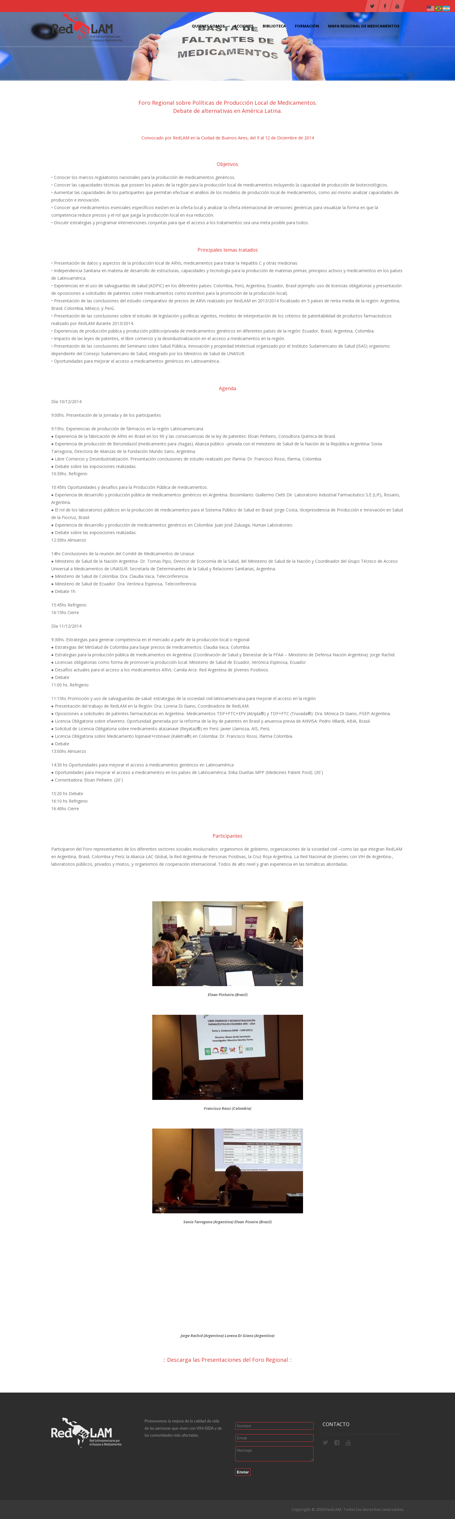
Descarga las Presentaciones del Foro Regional (227, 1359)
